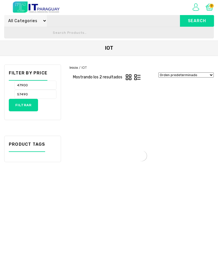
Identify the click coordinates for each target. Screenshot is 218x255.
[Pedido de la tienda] (186, 75)
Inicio (74, 68)
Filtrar (23, 105)
